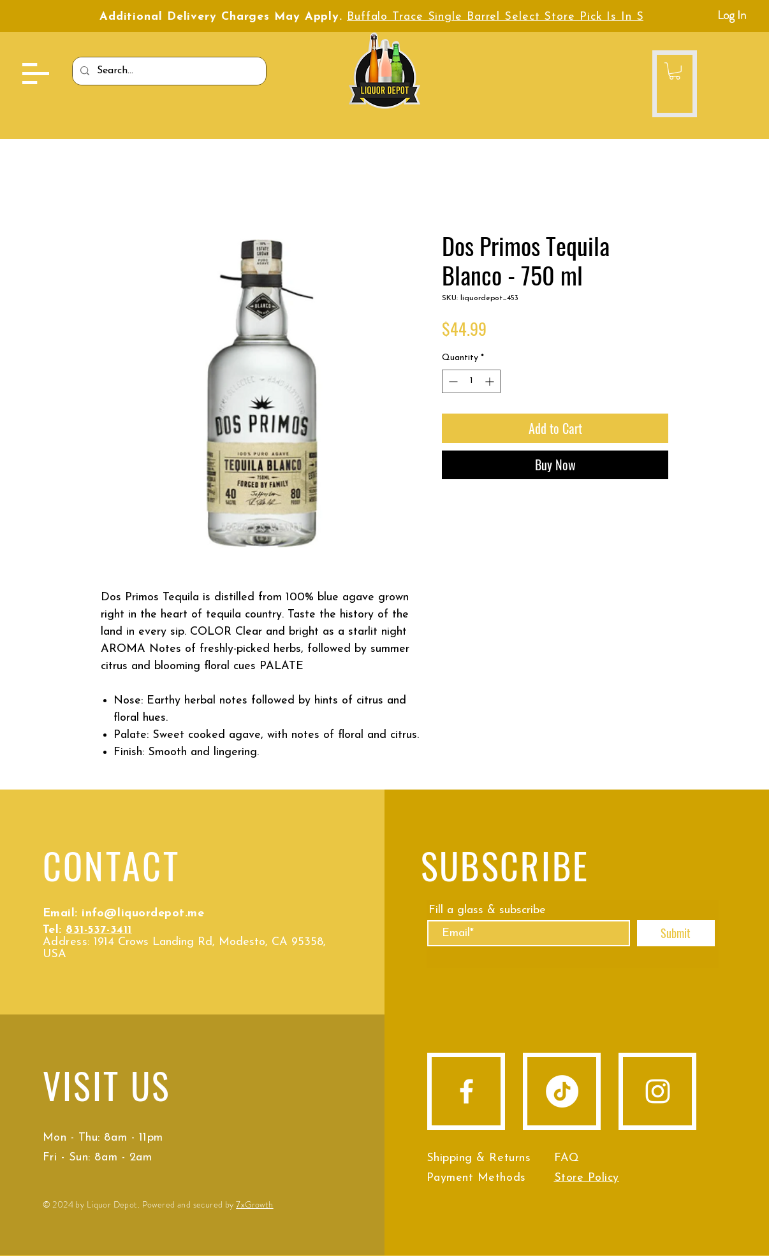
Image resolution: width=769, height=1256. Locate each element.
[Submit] (676, 933)
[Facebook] (466, 1091)
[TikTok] (562, 1091)
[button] (35, 73)
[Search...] (168, 71)
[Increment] (491, 381)
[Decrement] (452, 381)
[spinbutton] (471, 381)
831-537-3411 (98, 930)
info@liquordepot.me (143, 913)
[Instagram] (657, 1091)
